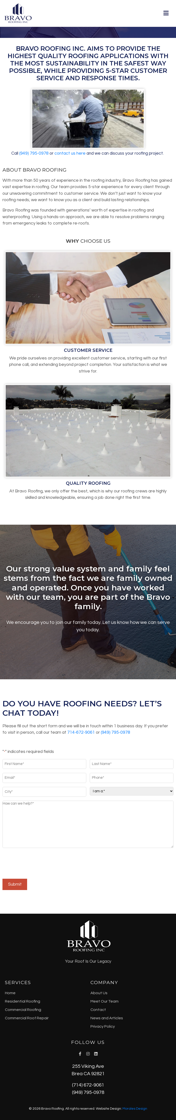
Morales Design (135, 1108)
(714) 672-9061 (88, 1085)
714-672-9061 (81, 732)
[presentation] (39, 863)
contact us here (70, 153)
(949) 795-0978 (88, 1092)
